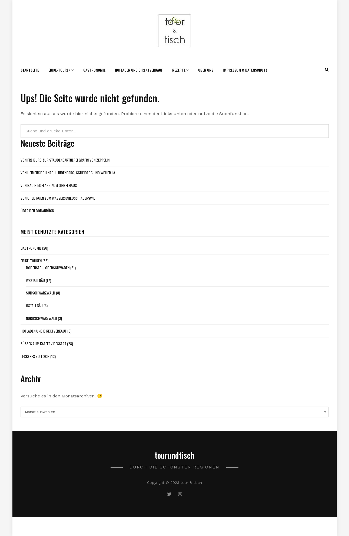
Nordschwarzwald (41, 318)
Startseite (30, 70)
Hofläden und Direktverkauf (139, 70)
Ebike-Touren (59, 70)
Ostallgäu (34, 305)
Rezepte (178, 70)
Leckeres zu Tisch (35, 356)
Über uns (205, 70)
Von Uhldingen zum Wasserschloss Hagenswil (58, 198)
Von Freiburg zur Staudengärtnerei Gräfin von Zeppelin (65, 160)
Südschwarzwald (40, 293)
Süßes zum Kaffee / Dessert (43, 343)
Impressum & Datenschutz (245, 70)
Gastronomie (94, 70)
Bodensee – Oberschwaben (47, 267)
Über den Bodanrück (37, 210)
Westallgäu (35, 280)
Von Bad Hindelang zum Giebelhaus (49, 185)
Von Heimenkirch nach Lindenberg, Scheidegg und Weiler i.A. (68, 172)
